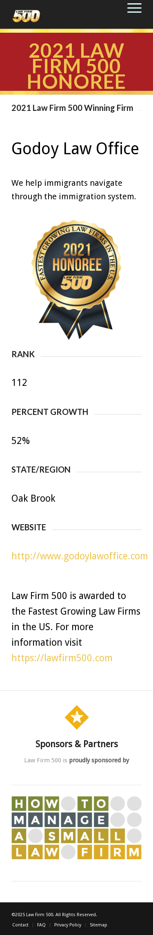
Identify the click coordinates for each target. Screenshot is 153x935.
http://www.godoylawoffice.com (79, 556)
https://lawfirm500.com (62, 658)
